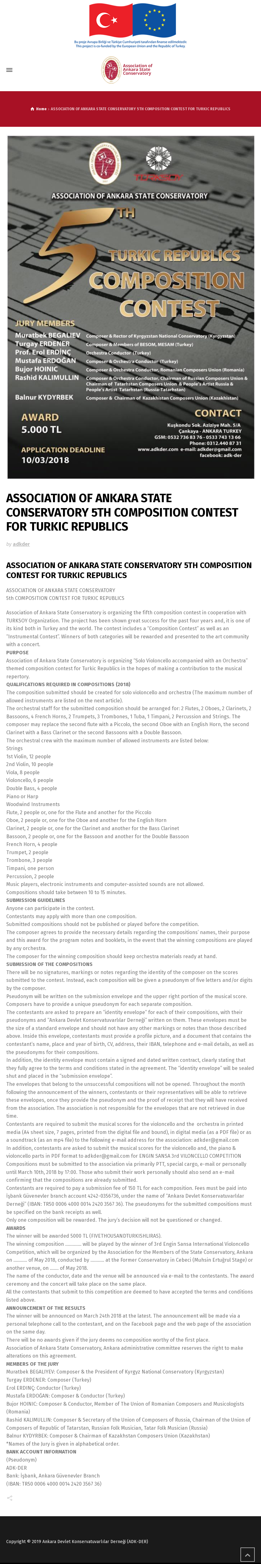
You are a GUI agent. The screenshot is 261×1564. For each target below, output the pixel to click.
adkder (21, 544)
